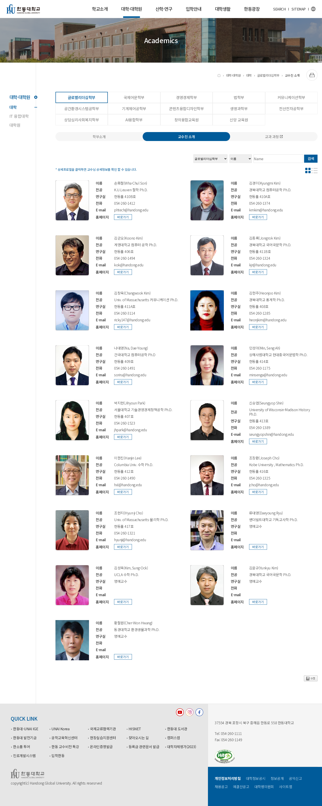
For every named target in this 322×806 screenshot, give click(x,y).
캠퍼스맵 (173, 737)
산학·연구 (163, 9)
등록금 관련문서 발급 (144, 746)
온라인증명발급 (101, 746)
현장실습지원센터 (103, 737)
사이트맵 (285, 786)
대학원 (15, 125)
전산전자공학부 (291, 108)
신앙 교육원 (239, 119)
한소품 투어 (21, 746)
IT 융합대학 (19, 116)
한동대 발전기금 (24, 737)
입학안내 (193, 9)
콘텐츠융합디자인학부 (186, 108)
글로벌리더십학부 (268, 75)
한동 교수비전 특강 (65, 746)
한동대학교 (23, 9)
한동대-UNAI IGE (25, 728)
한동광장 (252, 9)
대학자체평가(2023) (181, 746)
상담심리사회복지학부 (81, 119)
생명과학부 (239, 108)
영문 (313, 9)
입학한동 (57, 755)
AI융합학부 (133, 119)
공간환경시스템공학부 (81, 108)
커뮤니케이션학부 (291, 97)
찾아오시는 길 (139, 737)
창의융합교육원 (186, 119)
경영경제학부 (186, 97)
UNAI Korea (60, 728)
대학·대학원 (131, 12)
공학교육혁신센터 (64, 737)
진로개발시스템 (24, 755)
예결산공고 (241, 786)
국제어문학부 (134, 97)
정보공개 (277, 778)
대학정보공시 (255, 778)
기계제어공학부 (134, 108)
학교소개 (100, 9)
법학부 (239, 97)
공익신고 (295, 778)
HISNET (135, 728)
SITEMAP (298, 8)
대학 (22, 107)
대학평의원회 (264, 786)
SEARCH (279, 8)
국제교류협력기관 (103, 728)
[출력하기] (312, 75)
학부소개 (99, 136)
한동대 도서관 (177, 728)
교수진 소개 (292, 75)
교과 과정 (274, 136)
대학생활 (223, 9)
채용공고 (221, 786)
